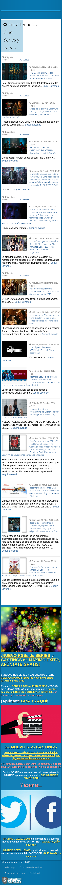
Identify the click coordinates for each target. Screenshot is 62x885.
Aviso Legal (10, 867)
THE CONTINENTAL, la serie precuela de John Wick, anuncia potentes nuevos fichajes (44, 76)
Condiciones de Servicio (30, 867)
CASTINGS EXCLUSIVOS (16, 838)
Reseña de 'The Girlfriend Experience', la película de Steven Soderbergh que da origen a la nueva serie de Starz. (44, 527)
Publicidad (34, 873)
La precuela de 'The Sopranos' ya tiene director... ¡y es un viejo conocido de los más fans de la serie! (44, 319)
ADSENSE (24, 60)
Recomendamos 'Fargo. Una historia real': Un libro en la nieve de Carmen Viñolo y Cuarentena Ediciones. (44, 492)
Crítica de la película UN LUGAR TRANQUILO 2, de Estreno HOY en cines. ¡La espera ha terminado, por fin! (30, 113)
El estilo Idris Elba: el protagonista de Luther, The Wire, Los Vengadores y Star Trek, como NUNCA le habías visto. (31, 413)
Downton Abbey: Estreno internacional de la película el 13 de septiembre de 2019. (44, 291)
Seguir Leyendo (50, 86)
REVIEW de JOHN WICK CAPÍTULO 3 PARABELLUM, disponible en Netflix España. (43, 150)
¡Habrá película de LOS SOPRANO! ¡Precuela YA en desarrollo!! (41, 350)
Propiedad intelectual (15, 873)
